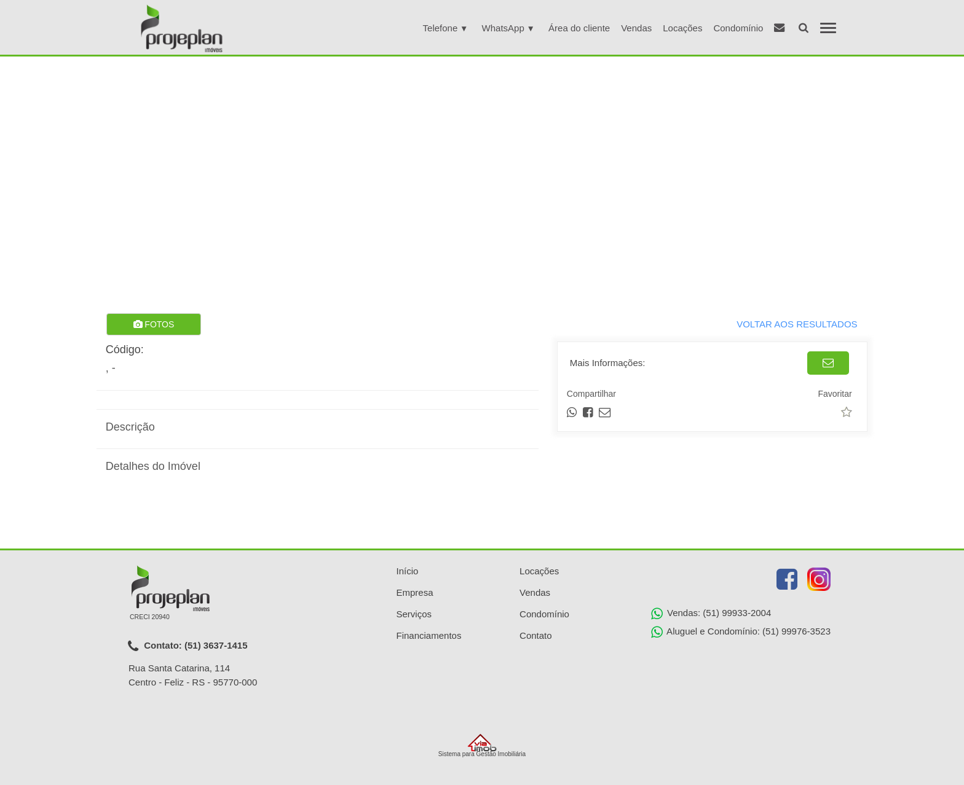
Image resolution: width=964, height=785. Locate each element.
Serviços (414, 614)
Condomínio (738, 28)
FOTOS (153, 324)
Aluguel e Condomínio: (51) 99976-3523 (741, 632)
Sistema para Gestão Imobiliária (482, 745)
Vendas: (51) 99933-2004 (711, 613)
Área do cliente (579, 28)
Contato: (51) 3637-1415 (188, 646)
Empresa (415, 592)
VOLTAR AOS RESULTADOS (797, 324)
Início (408, 571)
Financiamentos (429, 635)
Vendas (636, 28)
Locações (682, 28)
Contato (536, 635)
